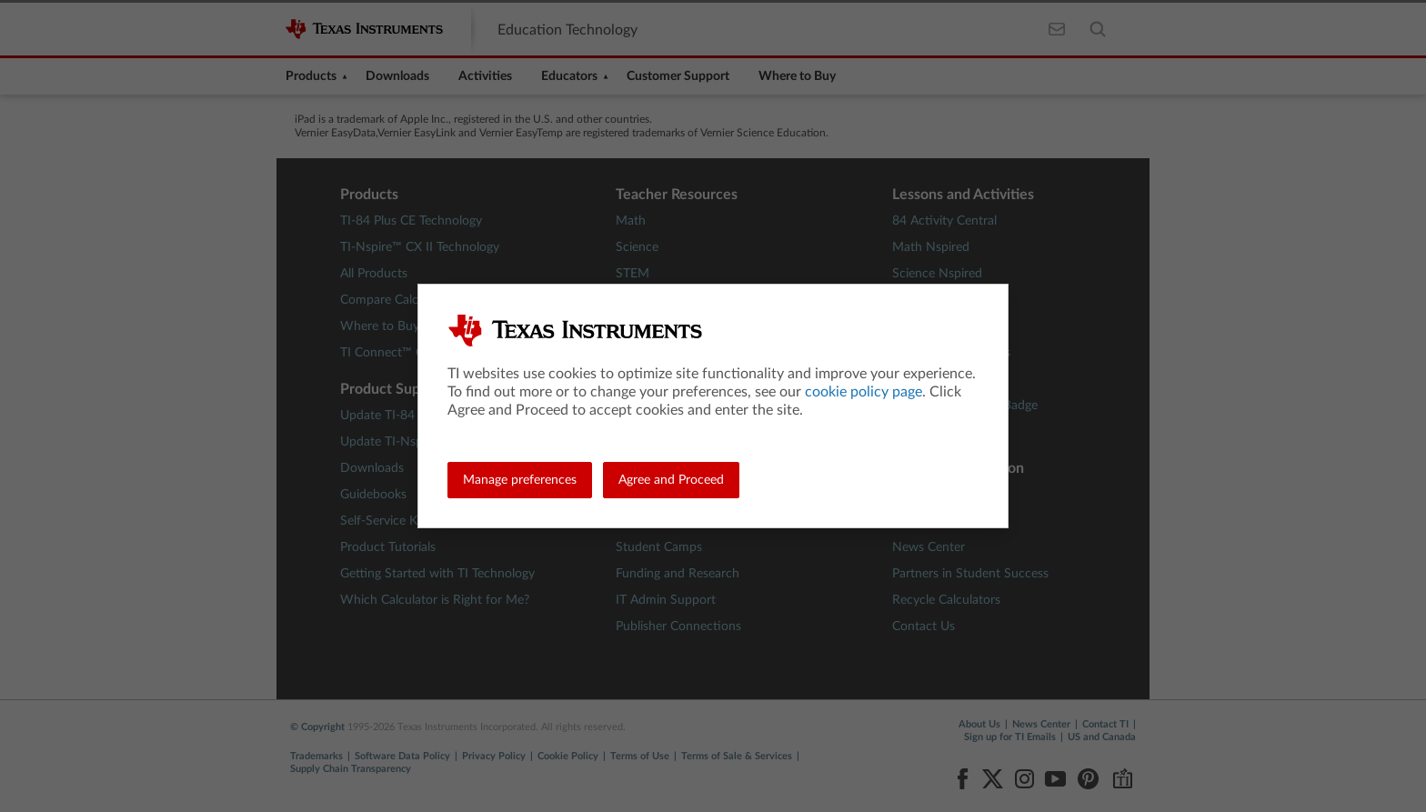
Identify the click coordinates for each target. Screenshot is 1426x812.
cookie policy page (863, 392)
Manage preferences (520, 480)
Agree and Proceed (671, 480)
